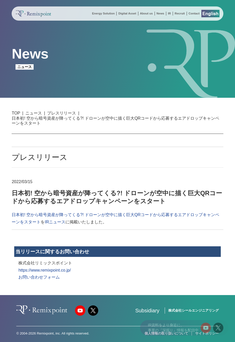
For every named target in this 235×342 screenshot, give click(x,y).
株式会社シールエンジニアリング (193, 310)
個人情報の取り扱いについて (166, 333)
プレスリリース (61, 113)
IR (169, 13)
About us (146, 13)
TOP (16, 113)
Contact (194, 13)
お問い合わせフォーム (39, 277)
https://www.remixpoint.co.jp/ (44, 270)
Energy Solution (103, 13)
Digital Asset (127, 13)
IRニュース (55, 222)
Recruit (180, 13)
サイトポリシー (207, 333)
